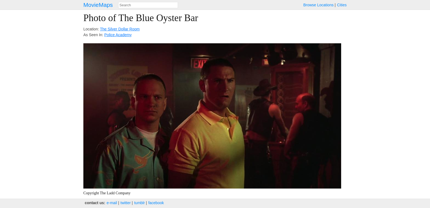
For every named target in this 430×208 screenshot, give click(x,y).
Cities (342, 5)
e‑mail (112, 203)
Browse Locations (318, 5)
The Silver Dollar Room (120, 29)
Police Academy (118, 35)
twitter (125, 203)
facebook (156, 203)
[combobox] (148, 5)
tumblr (139, 203)
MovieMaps (98, 5)
